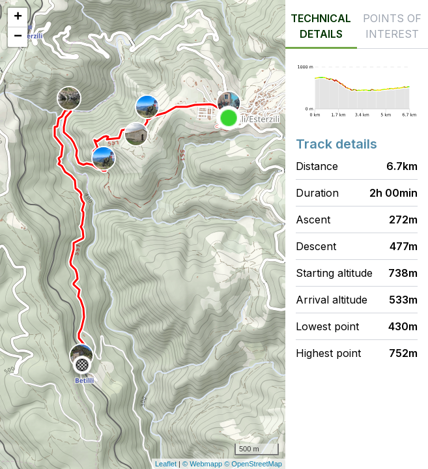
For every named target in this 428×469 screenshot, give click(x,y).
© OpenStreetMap (253, 464)
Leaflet (166, 464)
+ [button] (18, 17)
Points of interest (392, 26)
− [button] (18, 37)
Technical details (321, 26)
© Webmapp (203, 464)
